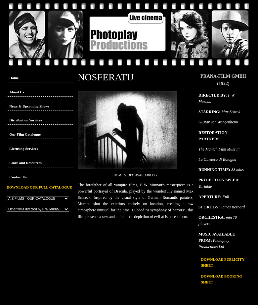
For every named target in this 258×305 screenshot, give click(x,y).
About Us (16, 92)
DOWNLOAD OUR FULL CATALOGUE (39, 187)
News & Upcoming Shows (29, 106)
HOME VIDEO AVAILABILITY (135, 175)
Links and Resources (25, 163)
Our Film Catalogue (25, 134)
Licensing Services (23, 149)
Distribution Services (25, 120)
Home (14, 78)
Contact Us (17, 177)
